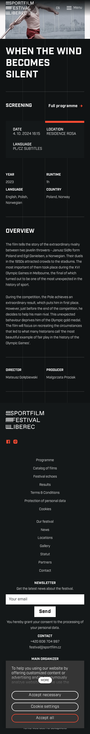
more (45, 680)
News (45, 530)
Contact (45, 571)
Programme (45, 460)
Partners (45, 562)
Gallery (45, 546)
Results (45, 485)
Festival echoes (45, 477)
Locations (45, 538)
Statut (45, 554)
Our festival (45, 522)
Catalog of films (45, 468)
